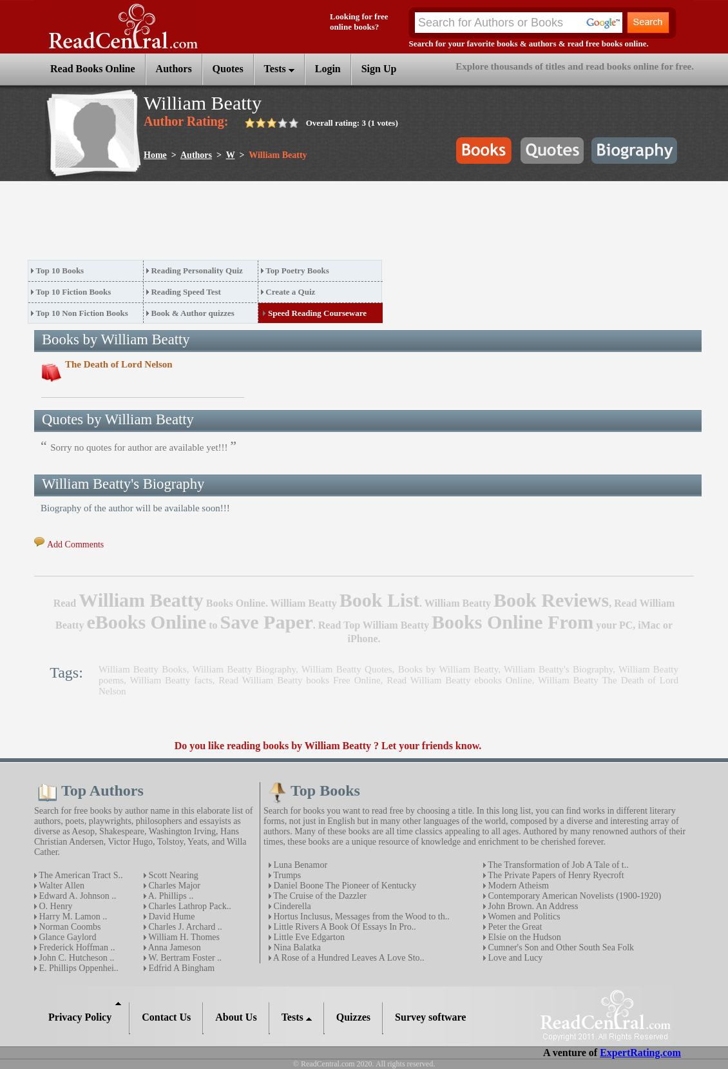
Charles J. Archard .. (184, 927)
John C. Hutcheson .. (75, 958)
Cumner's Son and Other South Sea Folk (560, 947)
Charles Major (173, 885)
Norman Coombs (69, 927)
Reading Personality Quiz (196, 270)
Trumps (286, 875)
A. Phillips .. (169, 896)
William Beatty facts (171, 680)
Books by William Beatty (448, 669)
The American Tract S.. (80, 875)
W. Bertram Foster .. (184, 958)
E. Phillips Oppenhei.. (78, 968)
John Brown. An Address (532, 906)
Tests (279, 68)
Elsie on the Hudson (523, 937)
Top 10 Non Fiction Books (82, 313)
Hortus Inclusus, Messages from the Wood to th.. (360, 916)
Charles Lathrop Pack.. (188, 906)
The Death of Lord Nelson (119, 364)
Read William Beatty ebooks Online (459, 680)
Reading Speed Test (185, 292)
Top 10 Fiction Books (73, 292)
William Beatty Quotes (347, 669)
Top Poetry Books (297, 270)
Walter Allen (60, 885)
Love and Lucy (514, 958)
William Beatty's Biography (558, 669)
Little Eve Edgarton (308, 937)
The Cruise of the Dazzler (319, 896)
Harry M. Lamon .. (72, 916)
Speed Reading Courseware (317, 313)
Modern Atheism (517, 885)
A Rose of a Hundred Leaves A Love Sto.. (348, 958)
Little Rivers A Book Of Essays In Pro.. (343, 927)
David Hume (170, 916)
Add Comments (75, 544)
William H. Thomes (183, 937)
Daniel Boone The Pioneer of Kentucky (343, 885)
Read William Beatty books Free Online (299, 680)
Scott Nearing (172, 875)
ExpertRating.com (640, 1052)
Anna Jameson (173, 947)
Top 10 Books (60, 270)
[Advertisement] (262, 224)
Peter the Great (514, 927)
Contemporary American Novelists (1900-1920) (573, 896)
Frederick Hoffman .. (76, 947)
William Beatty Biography (244, 669)
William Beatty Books (143, 669)
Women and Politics (523, 916)
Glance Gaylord (67, 937)
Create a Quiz (290, 292)
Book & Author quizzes (192, 313)
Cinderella (291, 906)
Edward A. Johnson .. (76, 896)
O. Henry (55, 906)
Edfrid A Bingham (180, 968)
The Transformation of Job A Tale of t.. (557, 865)
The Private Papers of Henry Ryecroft (555, 875)
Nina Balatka (296, 947)
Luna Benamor (299, 865)
